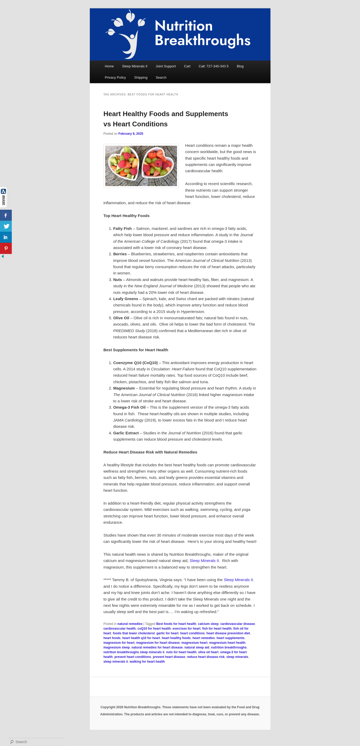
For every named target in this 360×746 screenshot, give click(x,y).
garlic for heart (168, 633)
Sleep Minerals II (134, 66)
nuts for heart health (181, 652)
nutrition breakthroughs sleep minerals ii (133, 652)
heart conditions (192, 633)
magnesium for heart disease (158, 643)
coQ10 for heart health (154, 628)
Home (109, 66)
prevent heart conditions (132, 657)
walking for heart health (147, 661)
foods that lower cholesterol (134, 633)
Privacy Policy (115, 77)
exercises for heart (187, 628)
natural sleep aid (196, 647)
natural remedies (129, 624)
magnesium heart (194, 643)
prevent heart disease (169, 657)
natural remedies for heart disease (156, 647)
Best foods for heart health (176, 624)
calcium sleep (208, 624)
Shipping (141, 77)
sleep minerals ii (115, 661)
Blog (240, 66)
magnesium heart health (227, 643)
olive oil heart (208, 652)
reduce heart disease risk (206, 657)
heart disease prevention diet (228, 633)
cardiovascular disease (237, 624)
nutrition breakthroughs (229, 647)
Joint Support (166, 66)
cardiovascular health (119, 628)
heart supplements (231, 638)
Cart (187, 66)
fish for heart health (216, 628)
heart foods (111, 638)
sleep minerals (237, 657)
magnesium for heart (119, 643)
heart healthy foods (176, 638)
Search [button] (161, 77)
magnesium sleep (116, 647)
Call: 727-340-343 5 (214, 66)
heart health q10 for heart (141, 638)
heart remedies (203, 638)
